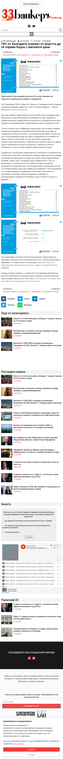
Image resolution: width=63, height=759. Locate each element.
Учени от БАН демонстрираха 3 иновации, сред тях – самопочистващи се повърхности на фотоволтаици (37, 414)
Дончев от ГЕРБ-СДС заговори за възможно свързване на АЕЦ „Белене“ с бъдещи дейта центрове (37, 344)
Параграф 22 (9, 600)
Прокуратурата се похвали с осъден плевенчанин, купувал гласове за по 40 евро (35, 630)
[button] (31, 34)
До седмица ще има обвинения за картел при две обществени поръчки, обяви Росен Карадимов (35, 438)
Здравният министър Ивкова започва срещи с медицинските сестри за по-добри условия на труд (36, 451)
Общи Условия (18, 744)
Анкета (6, 504)
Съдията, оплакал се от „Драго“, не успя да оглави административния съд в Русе (35, 475)
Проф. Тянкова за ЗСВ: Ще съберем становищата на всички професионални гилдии (36, 488)
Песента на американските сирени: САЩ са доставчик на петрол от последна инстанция (33, 426)
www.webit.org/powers (17, 110)
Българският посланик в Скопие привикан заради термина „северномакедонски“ (35, 332)
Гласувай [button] (28, 537)
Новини (47, 41)
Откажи (31, 755)
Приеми (31, 749)
